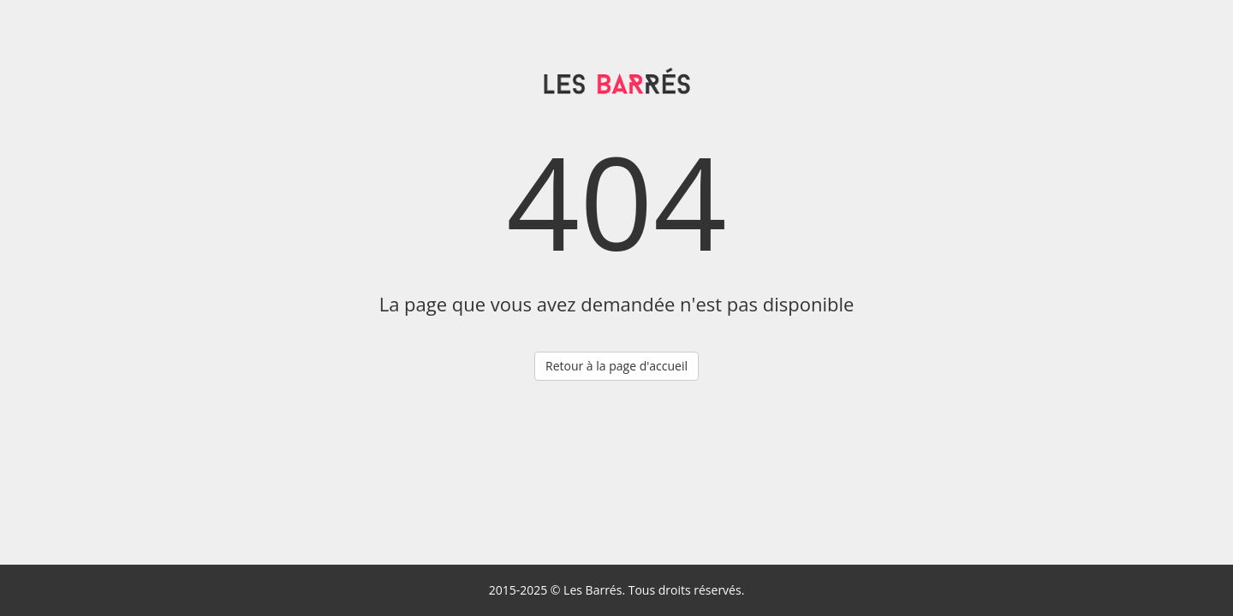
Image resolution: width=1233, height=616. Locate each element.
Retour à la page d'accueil (616, 366)
